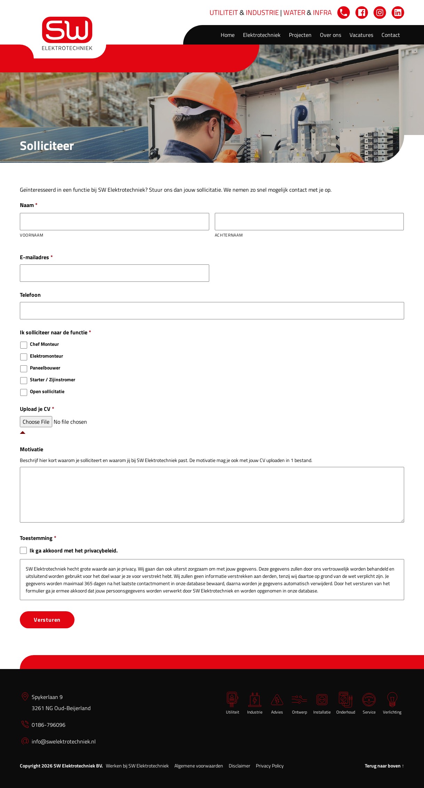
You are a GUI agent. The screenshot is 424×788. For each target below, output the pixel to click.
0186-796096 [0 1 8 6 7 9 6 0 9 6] (48, 722)
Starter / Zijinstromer (52, 379)
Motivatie (31, 449)
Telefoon (30, 295)
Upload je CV (37, 409)
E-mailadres (36, 257)
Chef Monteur (44, 344)
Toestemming (38, 538)
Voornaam (31, 235)
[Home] (67, 33)
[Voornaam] (114, 221)
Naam (29, 205)
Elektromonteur (46, 355)
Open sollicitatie (47, 391)
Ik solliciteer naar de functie (55, 332)
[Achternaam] (309, 221)
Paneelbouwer (45, 367)
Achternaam (229, 235)
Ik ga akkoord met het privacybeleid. (74, 550)
